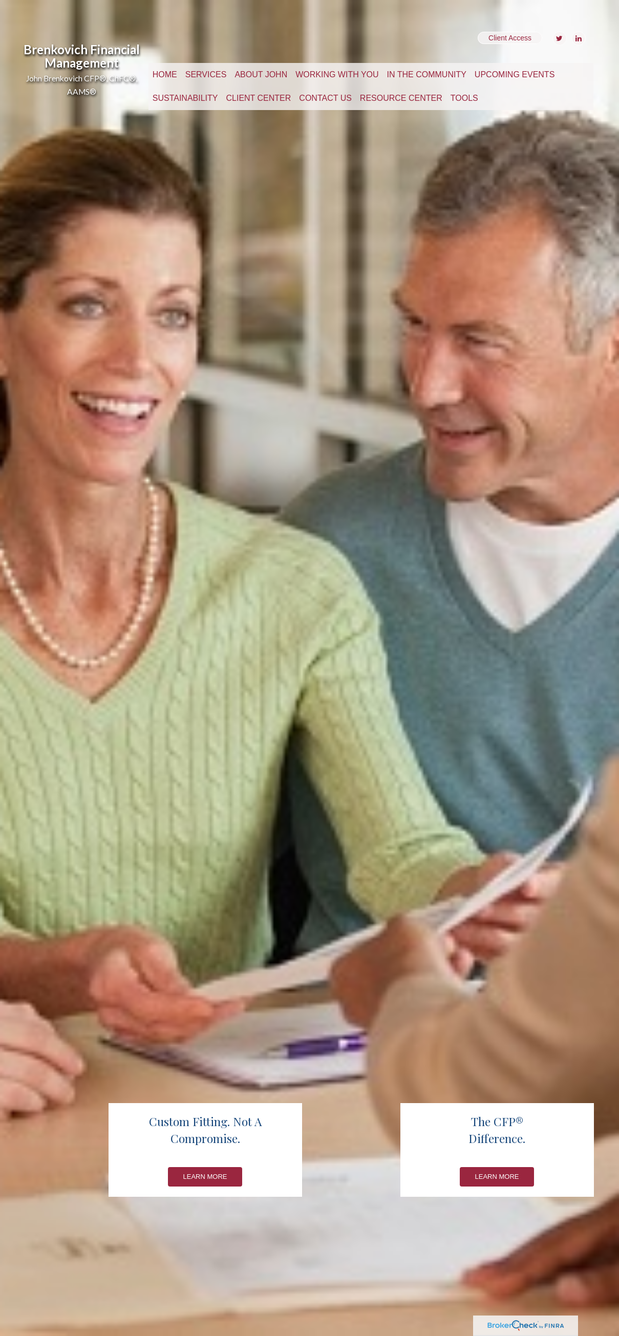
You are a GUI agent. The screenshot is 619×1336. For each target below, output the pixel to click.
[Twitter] (558, 38)
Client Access (509, 38)
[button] (206, 75)
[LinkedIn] (577, 38)
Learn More (205, 1176)
